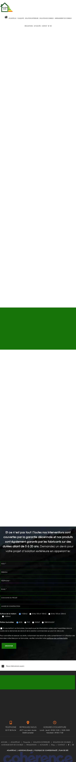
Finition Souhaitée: (7, 615)
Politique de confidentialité (45, 743)
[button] (38, 658)
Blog (52, 737)
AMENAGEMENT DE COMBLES (12, 737)
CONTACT (61, 737)
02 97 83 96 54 (38, 548)
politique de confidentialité (57, 631)
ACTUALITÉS (44, 737)
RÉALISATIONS (31, 737)
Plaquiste (26, 735)
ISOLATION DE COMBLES (62, 735)
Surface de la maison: (8, 606)
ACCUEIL (4, 735)
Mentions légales (25, 743)
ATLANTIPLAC (15, 735)
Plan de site (63, 743)
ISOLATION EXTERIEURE (41, 735)
